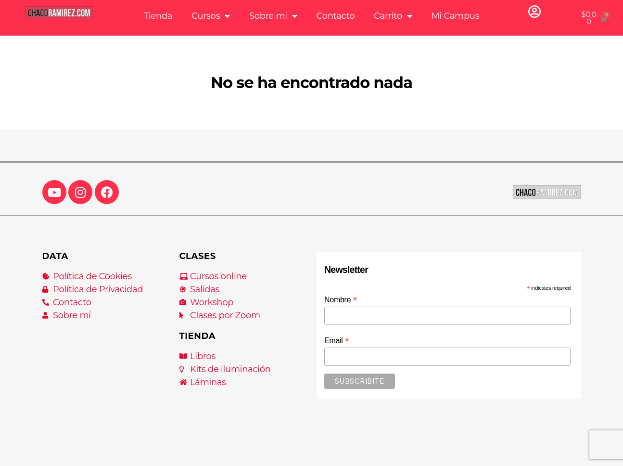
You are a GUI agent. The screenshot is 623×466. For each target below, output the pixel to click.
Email (336, 340)
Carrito (393, 16)
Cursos (210, 16)
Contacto (336, 16)
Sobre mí (273, 16)
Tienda (158, 16)
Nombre (340, 299)
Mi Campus (455, 16)
